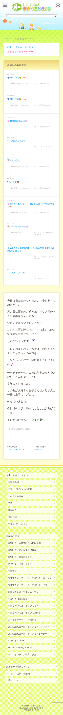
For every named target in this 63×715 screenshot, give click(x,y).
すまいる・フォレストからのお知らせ (43, 257)
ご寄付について (14, 680)
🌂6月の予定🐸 (14, 99)
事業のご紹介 (12, 536)
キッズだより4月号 (16, 272)
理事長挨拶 (13, 482)
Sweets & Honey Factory (20, 647)
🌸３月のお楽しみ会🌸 (17, 226)
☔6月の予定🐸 (14, 77)
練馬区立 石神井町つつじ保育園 (24, 543)
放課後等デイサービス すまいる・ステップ (30, 578)
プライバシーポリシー (19, 524)
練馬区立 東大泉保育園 (20, 557)
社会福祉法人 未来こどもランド (31, 708)
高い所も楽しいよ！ (42, 449)
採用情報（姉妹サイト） (18, 666)
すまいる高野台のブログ (42, 83)
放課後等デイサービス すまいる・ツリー (28, 585)
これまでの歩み (15, 496)
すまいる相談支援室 (18, 599)
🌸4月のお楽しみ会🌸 (17, 121)
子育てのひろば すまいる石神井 (24, 605)
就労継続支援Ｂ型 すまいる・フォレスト (28, 626)
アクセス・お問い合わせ (18, 673)
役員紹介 (12, 510)
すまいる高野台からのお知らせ (19, 84)
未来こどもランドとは (17, 475)
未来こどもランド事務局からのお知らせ (43, 233)
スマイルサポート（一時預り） (23, 620)
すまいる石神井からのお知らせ (19, 106)
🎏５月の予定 (13, 160)
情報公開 (12, 517)
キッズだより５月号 (16, 141)
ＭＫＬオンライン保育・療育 (22, 654)
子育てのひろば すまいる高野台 (24, 612)
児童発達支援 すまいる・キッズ (24, 592)
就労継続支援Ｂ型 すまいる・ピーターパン (30, 633)
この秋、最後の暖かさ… (16, 449)
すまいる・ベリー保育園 (20, 564)
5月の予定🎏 (13, 182)
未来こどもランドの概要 (20, 489)
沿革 (10, 503)
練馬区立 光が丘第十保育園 (22, 550)
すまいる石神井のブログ (21, 47)
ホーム (8, 39)
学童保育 (12, 571)
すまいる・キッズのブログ (43, 147)
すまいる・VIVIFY (17, 640)
